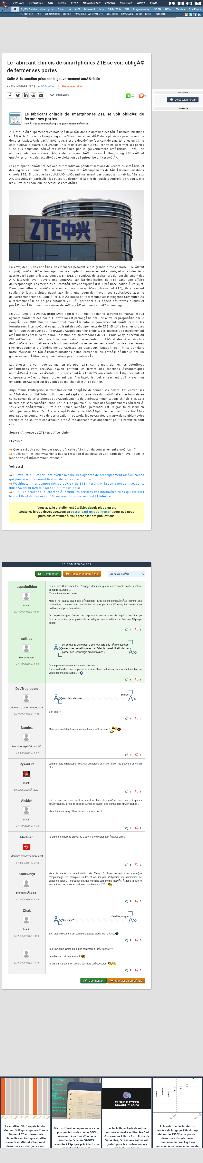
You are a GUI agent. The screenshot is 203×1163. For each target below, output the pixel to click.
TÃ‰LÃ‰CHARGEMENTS (88, 14)
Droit (141, 3)
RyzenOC (27, 764)
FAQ (50, 3)
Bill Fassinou (47, 86)
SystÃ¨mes (195, 9)
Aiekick (26, 800)
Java (101, 9)
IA (69, 9)
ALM (77, 9)
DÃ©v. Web (114, 9)
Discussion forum (183, 99)
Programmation (141, 9)
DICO (148, 14)
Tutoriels (36, 3)
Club (153, 3)
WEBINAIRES (52, 14)
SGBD (157, 9)
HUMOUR (160, 14)
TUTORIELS (26, 14)
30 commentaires (72, 86)
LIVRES (67, 14)
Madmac (26, 837)
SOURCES (112, 14)
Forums (19, 3)
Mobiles (180, 9)
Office (168, 9)
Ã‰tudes (126, 3)
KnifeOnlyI (27, 874)
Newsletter (92, 3)
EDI (127, 9)
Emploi (110, 3)
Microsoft (89, 9)
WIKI (139, 14)
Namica (27, 727)
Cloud (61, 9)
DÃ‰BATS (127, 14)
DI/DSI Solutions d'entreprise (37, 9)
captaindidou (27, 586)
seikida (26, 638)
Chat (74, 3)
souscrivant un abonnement (92, 512)
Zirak (27, 910)
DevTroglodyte (26, 688)
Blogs (61, 3)
